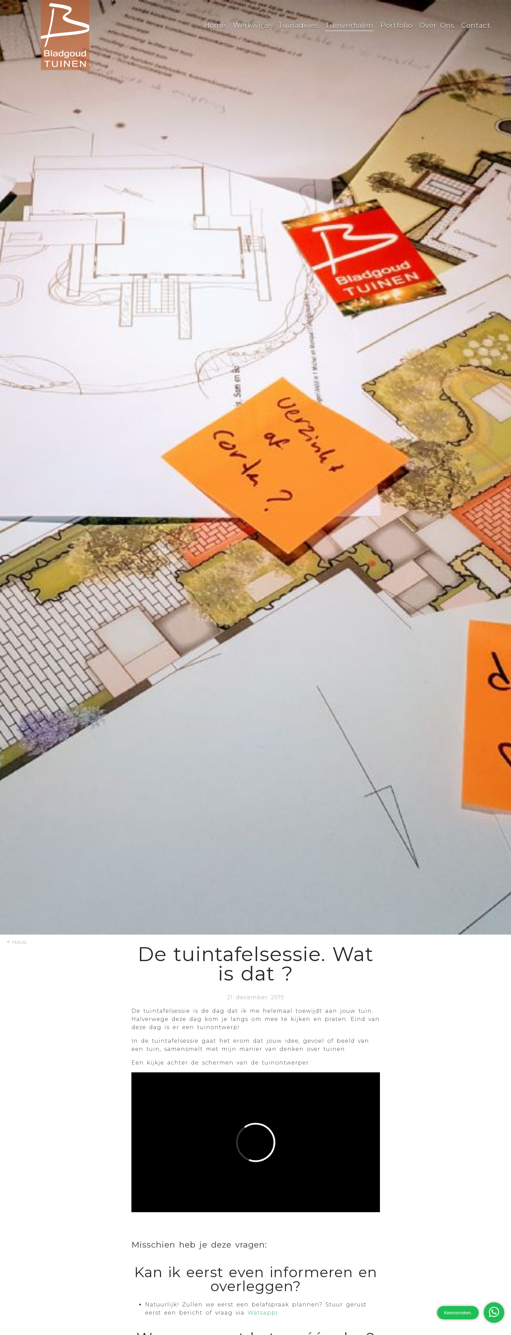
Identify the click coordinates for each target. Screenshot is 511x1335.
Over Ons (436, 25)
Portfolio (396, 25)
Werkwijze (252, 25)
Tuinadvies (298, 25)
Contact (476, 25)
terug (19, 942)
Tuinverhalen (349, 25)
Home (215, 25)
